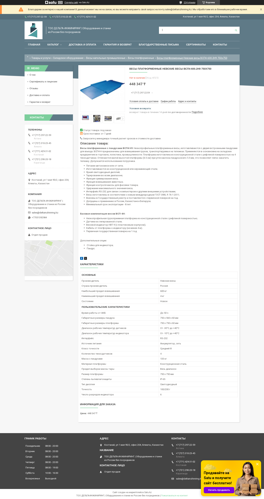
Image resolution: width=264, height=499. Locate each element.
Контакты (220, 44)
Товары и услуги (41, 58)
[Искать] (236, 30)
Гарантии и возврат (40, 102)
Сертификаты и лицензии (43, 81)
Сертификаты (196, 44)
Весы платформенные (141, 58)
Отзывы (34, 88)
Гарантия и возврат (117, 44)
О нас (33, 74)
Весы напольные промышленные (105, 58)
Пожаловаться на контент (174, 495)
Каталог (53, 44)
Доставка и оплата (82, 44)
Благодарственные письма (159, 44)
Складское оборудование (68, 58)
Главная (34, 44)
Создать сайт (71, 2)
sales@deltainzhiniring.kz (45, 212)
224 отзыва (189, 2)
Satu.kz (148, 492)
